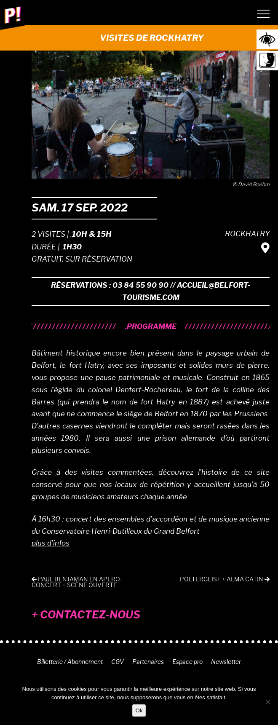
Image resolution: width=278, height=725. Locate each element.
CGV (117, 662)
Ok (138, 710)
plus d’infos (51, 543)
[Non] (267, 702)
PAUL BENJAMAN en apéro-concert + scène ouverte (77, 582)
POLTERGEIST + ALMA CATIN (225, 579)
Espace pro (187, 662)
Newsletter (226, 662)
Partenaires (148, 662)
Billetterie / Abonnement (70, 662)
